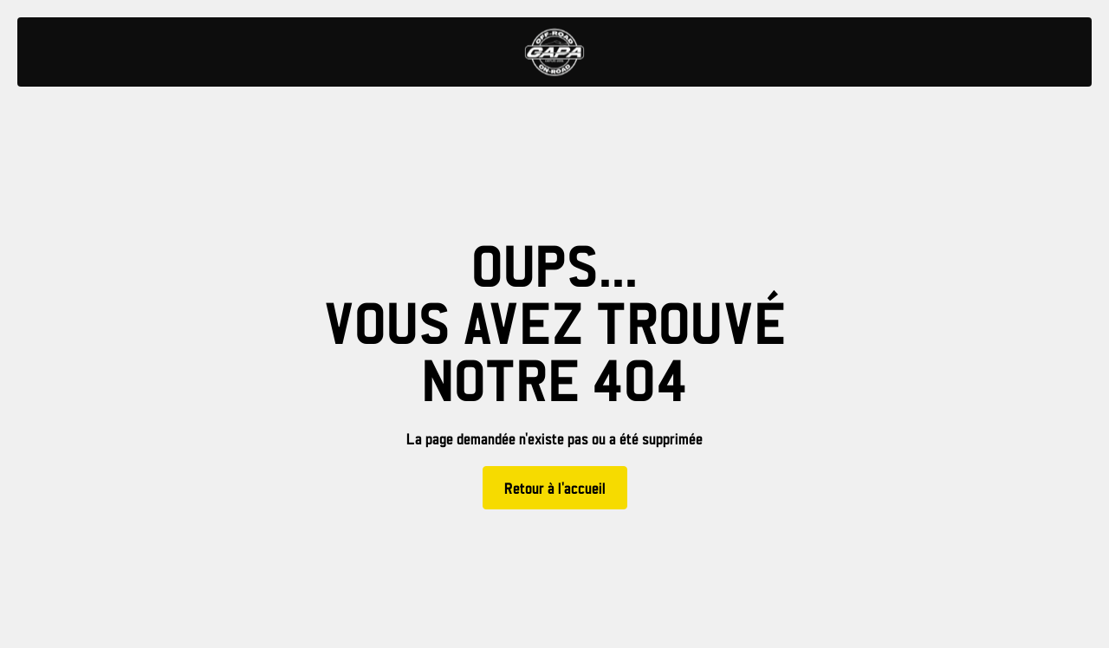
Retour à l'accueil (555, 489)
